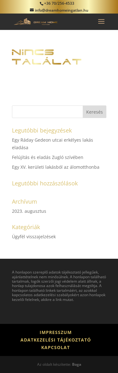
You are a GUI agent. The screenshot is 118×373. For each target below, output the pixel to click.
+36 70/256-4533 (59, 3)
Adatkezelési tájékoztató (55, 340)
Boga (76, 364)
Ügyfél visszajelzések (34, 237)
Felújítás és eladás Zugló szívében (47, 157)
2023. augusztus (29, 211)
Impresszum (56, 332)
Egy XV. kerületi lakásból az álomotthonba (55, 167)
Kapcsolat (55, 347)
